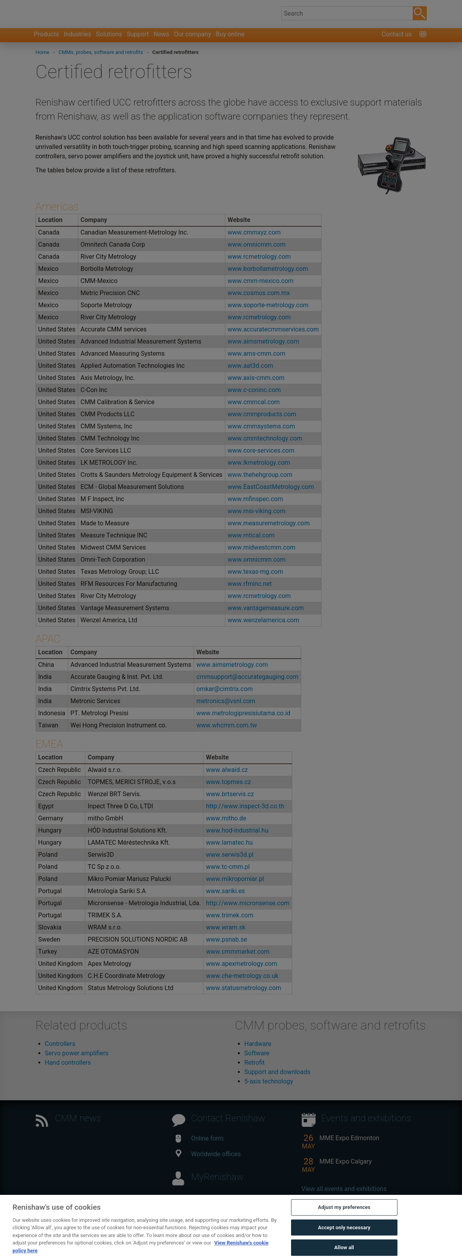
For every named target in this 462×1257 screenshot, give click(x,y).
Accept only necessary (344, 1242)
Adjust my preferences (344, 1222)
